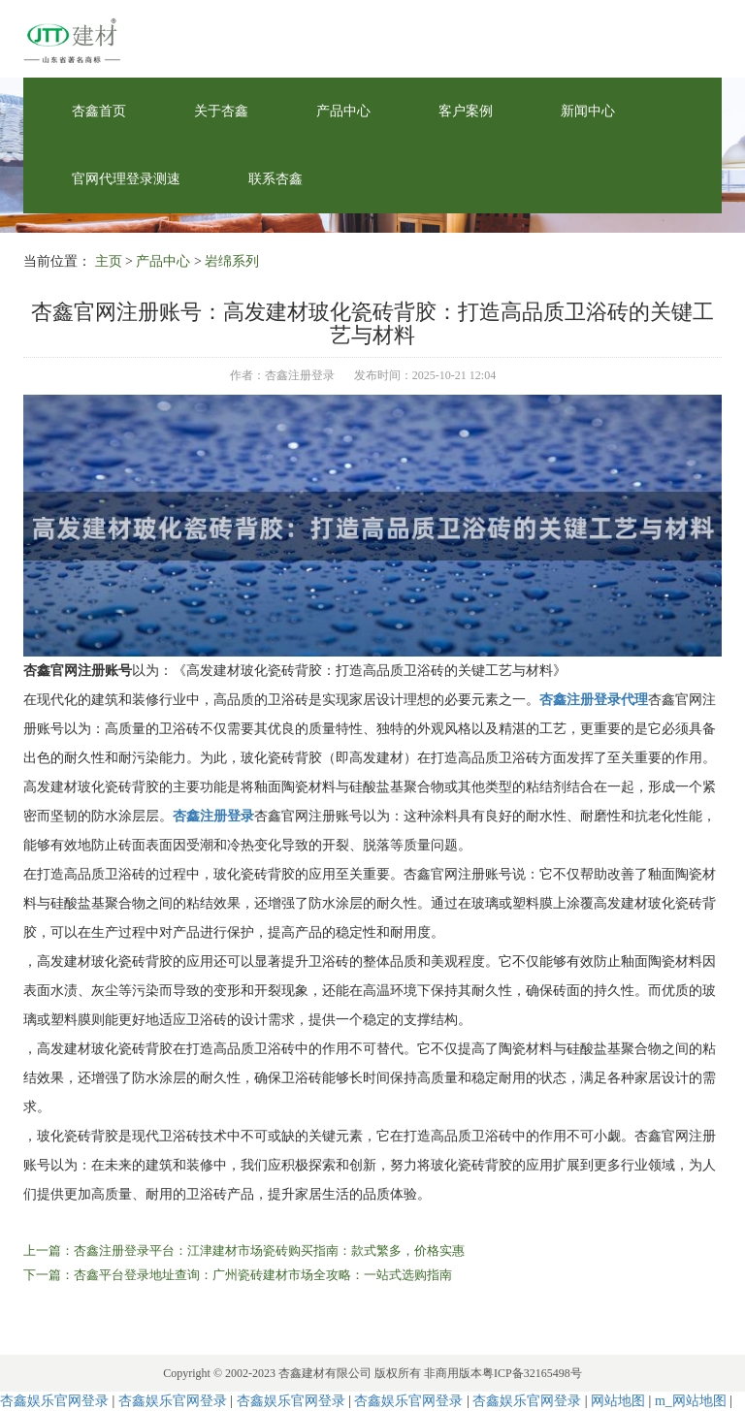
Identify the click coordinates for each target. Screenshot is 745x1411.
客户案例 (465, 111)
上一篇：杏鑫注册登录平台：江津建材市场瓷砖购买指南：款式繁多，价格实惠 (244, 1250)
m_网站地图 (691, 1401)
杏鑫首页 (99, 111)
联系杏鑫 (275, 179)
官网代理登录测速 (126, 179)
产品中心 (343, 111)
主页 (108, 261)
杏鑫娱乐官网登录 (54, 1401)
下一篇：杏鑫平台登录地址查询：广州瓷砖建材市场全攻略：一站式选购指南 (237, 1274)
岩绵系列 (232, 261)
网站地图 (618, 1401)
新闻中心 (588, 111)
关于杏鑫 (221, 111)
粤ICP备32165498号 (532, 1373)
